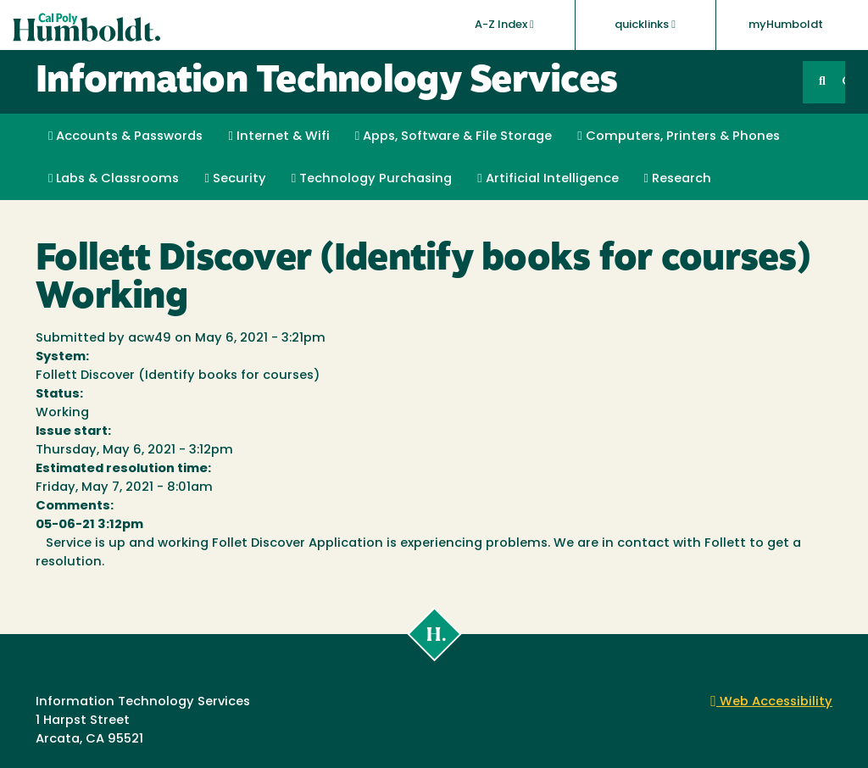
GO (843, 81)
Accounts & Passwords (125, 136)
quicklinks (645, 25)
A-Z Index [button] (504, 25)
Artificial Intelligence (547, 179)
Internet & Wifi (278, 136)
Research (677, 179)
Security (234, 179)
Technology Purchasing (372, 179)
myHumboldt (785, 25)
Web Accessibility (771, 702)
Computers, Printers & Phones (678, 136)
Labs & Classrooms (113, 179)
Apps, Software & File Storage (453, 136)
